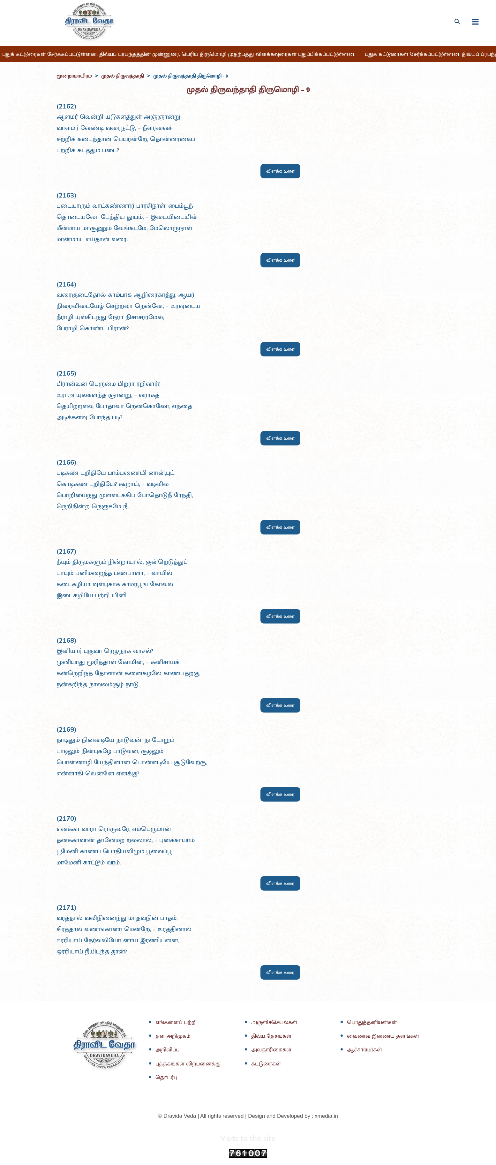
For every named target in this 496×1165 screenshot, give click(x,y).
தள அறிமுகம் (173, 1036)
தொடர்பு (166, 1078)
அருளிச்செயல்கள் (275, 1022)
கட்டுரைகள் (267, 1064)
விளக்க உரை (280, 171)
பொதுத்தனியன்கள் (373, 1022)
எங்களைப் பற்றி (177, 1022)
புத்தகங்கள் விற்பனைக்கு (189, 1064)
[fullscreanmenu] (475, 22)
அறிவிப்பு (168, 1050)
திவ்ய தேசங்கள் (272, 1036)
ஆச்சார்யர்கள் (366, 1050)
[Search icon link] (457, 21)
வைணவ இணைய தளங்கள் (384, 1036)
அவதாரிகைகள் (272, 1050)
